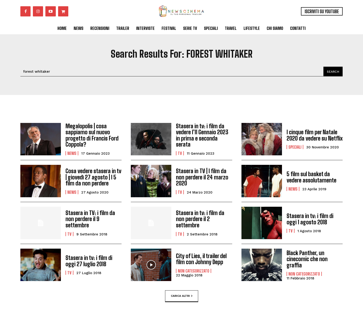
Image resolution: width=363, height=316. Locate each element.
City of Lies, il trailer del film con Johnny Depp (201, 259)
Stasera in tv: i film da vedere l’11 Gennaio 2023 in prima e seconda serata (202, 135)
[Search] (333, 71)
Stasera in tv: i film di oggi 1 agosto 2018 (310, 219)
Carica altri (181, 296)
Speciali (294, 147)
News (71, 153)
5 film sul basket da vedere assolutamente (311, 177)
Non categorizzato (193, 271)
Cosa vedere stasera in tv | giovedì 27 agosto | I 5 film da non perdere (93, 177)
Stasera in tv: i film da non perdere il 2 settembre (200, 219)
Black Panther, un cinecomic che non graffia (307, 259)
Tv (180, 153)
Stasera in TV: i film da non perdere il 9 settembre (90, 219)
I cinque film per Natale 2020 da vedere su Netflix (315, 135)
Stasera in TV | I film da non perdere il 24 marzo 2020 (202, 177)
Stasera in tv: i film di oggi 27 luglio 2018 (89, 260)
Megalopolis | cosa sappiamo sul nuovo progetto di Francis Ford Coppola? (92, 135)
